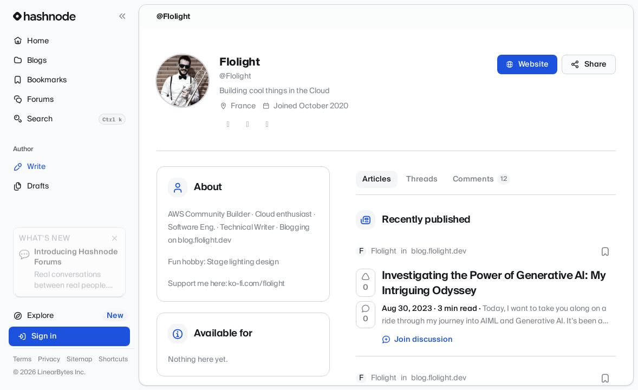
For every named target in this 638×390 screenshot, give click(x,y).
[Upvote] (365, 283)
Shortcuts (113, 359)
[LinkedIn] (267, 124)
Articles (376, 179)
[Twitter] (228, 124)
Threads (422, 179)
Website (527, 64)
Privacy (49, 359)
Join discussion (417, 339)
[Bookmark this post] (605, 251)
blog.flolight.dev (438, 251)
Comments (481, 179)
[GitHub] (247, 124)
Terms (22, 359)
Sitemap (79, 359)
